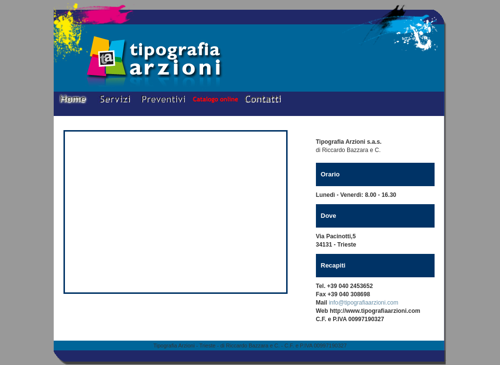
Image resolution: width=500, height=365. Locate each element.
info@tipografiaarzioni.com (362, 302)
